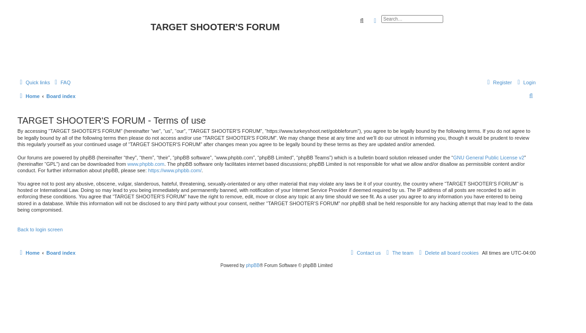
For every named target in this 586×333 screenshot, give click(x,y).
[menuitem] (61, 82)
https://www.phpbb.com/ (175, 170)
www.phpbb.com (145, 164)
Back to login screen (40, 229)
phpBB (253, 265)
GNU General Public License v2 (488, 157)
